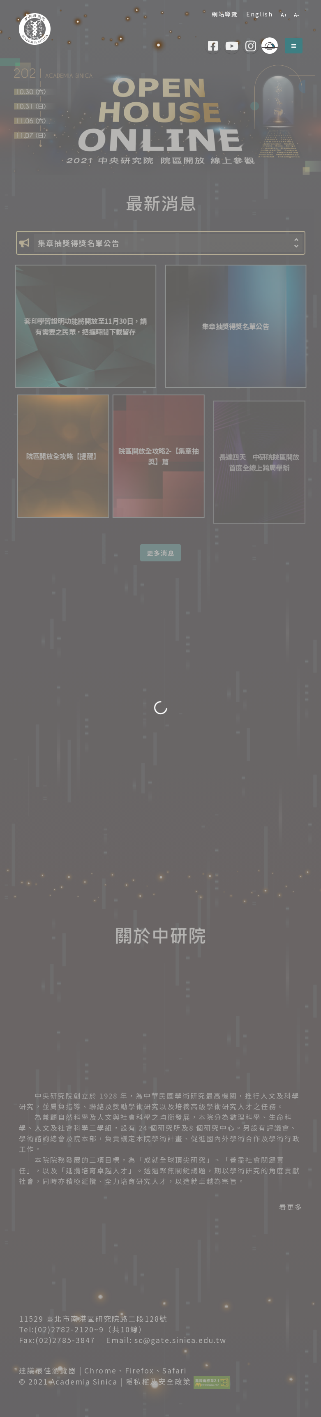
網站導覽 (223, 14)
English (257, 14)
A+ (284, 14)
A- (296, 14)
